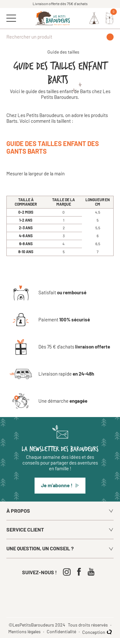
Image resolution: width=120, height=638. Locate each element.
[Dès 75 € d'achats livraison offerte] (60, 347)
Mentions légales (25, 631)
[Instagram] (68, 572)
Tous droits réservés (88, 624)
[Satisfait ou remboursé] (48, 293)
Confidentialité (62, 631)
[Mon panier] (110, 18)
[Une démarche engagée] (48, 401)
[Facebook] (80, 572)
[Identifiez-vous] (94, 18)
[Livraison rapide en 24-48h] (52, 374)
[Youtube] (92, 572)
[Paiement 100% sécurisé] (50, 320)
